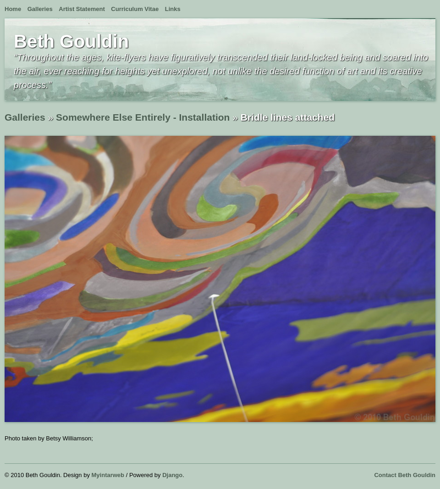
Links (173, 9)
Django (172, 475)
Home (13, 9)
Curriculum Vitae (135, 9)
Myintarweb (108, 475)
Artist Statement (81, 9)
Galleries (40, 9)
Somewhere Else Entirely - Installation (143, 117)
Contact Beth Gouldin (404, 475)
